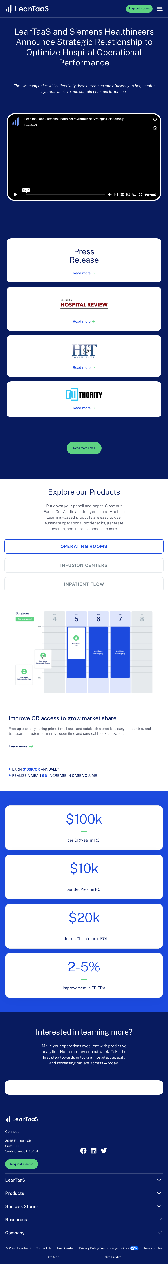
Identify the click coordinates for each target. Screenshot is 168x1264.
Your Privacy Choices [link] (114, 1248)
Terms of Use (153, 1248)
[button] (159, 9)
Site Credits (113, 1257)
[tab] (84, 546)
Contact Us (43, 1248)
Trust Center (65, 1248)
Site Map (53, 1257)
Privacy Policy (89, 1248)
